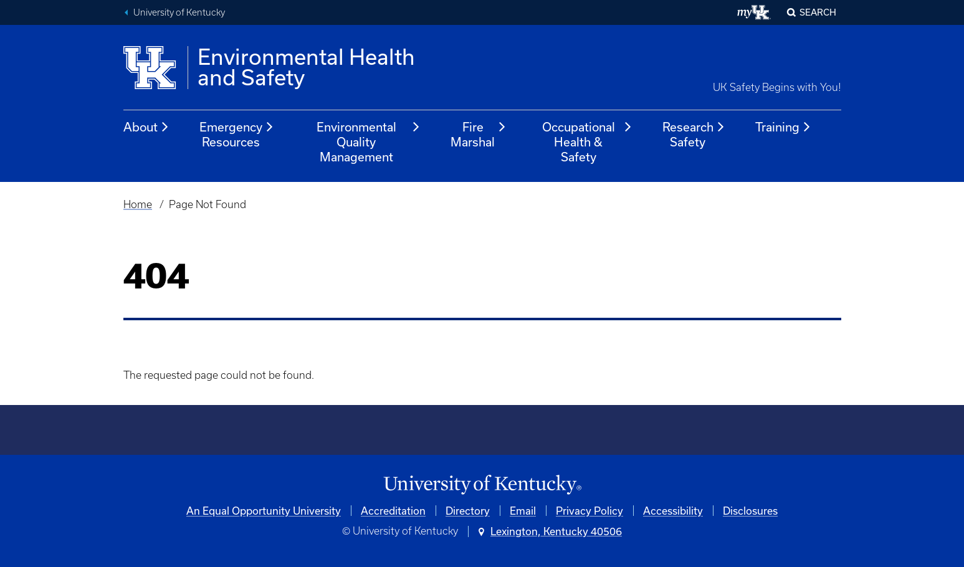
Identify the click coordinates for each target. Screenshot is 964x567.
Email (523, 511)
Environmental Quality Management (369, 142)
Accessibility (673, 511)
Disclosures (750, 511)
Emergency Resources (236, 134)
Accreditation (393, 511)
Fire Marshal (479, 134)
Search (817, 12)
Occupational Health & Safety (587, 142)
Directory (468, 511)
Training (783, 127)
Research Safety (693, 134)
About (146, 127)
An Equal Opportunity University (263, 511)
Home (137, 204)
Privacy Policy (589, 511)
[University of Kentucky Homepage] (482, 485)
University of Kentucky (179, 12)
